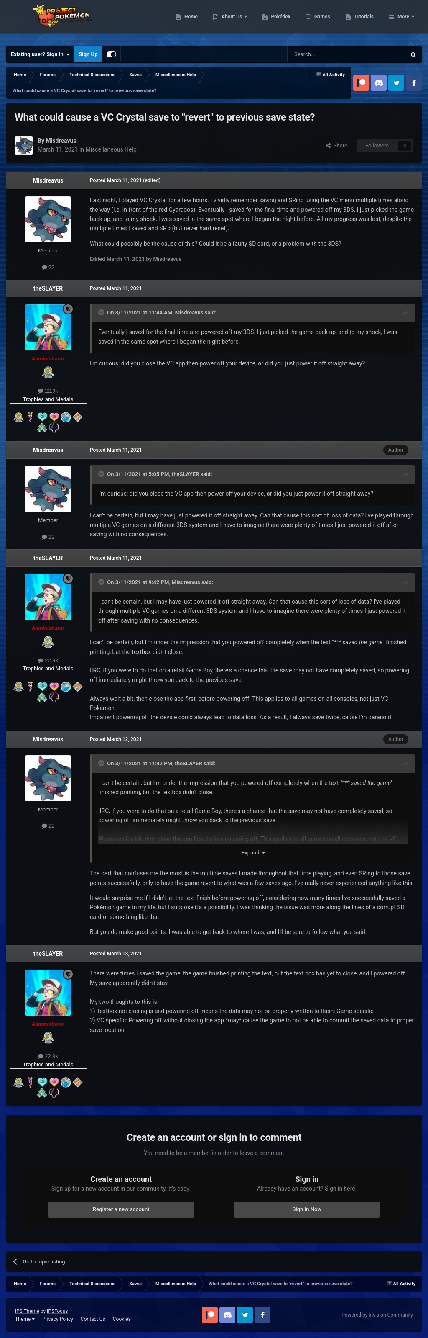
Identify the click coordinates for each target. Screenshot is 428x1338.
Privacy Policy (57, 1319)
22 (48, 267)
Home (234, 21)
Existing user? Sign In (40, 54)
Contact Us (93, 1319)
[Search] (327, 54)
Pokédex (323, 21)
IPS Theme (27, 1311)
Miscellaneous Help (111, 149)
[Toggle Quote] (102, 312)
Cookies (122, 1319)
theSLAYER (48, 288)
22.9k (48, 391)
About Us (275, 21)
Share (336, 145)
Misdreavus (48, 180)
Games (365, 21)
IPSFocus (57, 1311)
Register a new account (121, 1209)
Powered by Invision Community (377, 1315)
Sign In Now (307, 1209)
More (403, 21)
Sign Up (88, 54)
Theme (25, 1319)
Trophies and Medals (48, 399)
